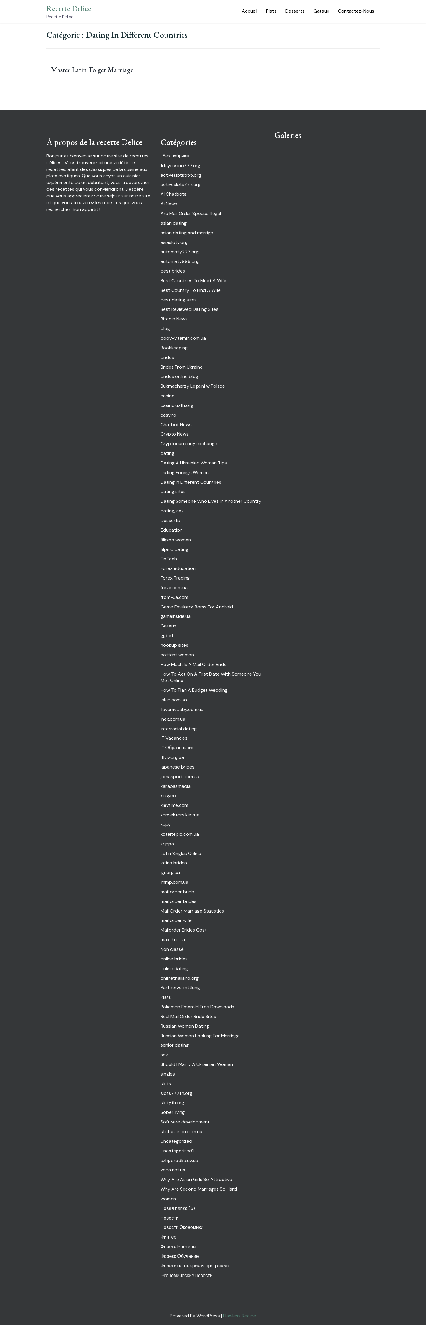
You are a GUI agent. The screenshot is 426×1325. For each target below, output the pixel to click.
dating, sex (172, 511)
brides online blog (179, 376)
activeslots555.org (181, 175)
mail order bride (177, 892)
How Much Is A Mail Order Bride (194, 664)
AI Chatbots (174, 194)
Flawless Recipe (239, 1316)
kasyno (168, 795)
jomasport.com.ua (180, 777)
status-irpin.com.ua (181, 1131)
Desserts (295, 11)
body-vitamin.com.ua (183, 338)
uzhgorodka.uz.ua (179, 1160)
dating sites (173, 491)
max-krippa (173, 939)
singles (168, 1074)
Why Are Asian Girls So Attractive (196, 1179)
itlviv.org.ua (172, 757)
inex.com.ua (173, 719)
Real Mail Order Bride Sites (188, 1016)
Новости (170, 1218)
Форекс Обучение (180, 1256)
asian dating (174, 223)
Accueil (249, 11)
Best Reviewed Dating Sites (189, 309)
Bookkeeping (174, 348)
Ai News (169, 204)
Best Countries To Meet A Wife (193, 281)
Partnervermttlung (180, 987)
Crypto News (175, 434)
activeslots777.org (181, 184)
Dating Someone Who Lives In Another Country (211, 501)
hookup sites (174, 645)
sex (164, 1055)
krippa (167, 844)
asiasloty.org (174, 242)
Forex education (178, 568)
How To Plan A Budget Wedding (194, 690)
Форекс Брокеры (178, 1247)
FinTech (169, 559)
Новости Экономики (182, 1227)
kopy (166, 824)
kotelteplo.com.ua (180, 834)
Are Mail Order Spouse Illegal (191, 213)
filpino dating (174, 549)
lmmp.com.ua (174, 882)
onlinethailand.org (180, 978)
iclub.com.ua (174, 700)
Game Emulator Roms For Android (197, 607)
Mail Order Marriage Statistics (192, 911)
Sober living (173, 1112)
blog (165, 328)
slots (166, 1084)
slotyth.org (172, 1102)
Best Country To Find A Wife (191, 290)
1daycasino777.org (180, 165)
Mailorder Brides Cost (184, 930)
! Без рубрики (175, 156)
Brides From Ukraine (182, 367)
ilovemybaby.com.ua (182, 709)
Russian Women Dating (185, 1026)
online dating (174, 968)
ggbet (167, 635)
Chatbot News (176, 425)
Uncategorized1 (177, 1151)
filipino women (176, 540)
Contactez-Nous (356, 11)
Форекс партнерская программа (195, 1266)
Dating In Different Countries (191, 482)
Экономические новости (187, 1275)
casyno (168, 415)
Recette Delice (68, 8)
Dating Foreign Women (185, 472)
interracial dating (179, 729)
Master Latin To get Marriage (92, 69)
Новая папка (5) (178, 1208)
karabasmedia (176, 786)
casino (168, 396)
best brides (173, 271)
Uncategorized (176, 1141)
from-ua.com (174, 597)
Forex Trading (175, 578)
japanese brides (177, 767)
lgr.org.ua (170, 872)
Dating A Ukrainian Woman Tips (194, 463)
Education (171, 530)
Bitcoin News (174, 319)
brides (167, 357)
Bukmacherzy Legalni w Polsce (193, 386)
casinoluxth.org (177, 405)
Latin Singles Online (181, 853)
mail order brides (178, 901)
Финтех (168, 1237)
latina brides (174, 863)
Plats (271, 11)
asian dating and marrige (187, 233)
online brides (174, 959)
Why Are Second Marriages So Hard (199, 1189)
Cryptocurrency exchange (189, 443)
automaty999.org (180, 261)
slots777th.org (176, 1093)
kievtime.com (174, 805)
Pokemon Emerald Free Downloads (197, 1007)
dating (167, 453)
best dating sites (179, 300)
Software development (185, 1122)
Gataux (321, 11)
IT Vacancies (174, 738)
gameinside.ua (176, 616)
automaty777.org (180, 252)
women (168, 1199)
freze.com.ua (174, 588)
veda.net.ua (173, 1170)
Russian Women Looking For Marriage (200, 1036)
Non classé (172, 949)
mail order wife (176, 920)
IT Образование (177, 748)
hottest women (177, 655)
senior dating (175, 1045)
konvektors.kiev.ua (180, 815)
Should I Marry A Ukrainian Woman (197, 1064)
